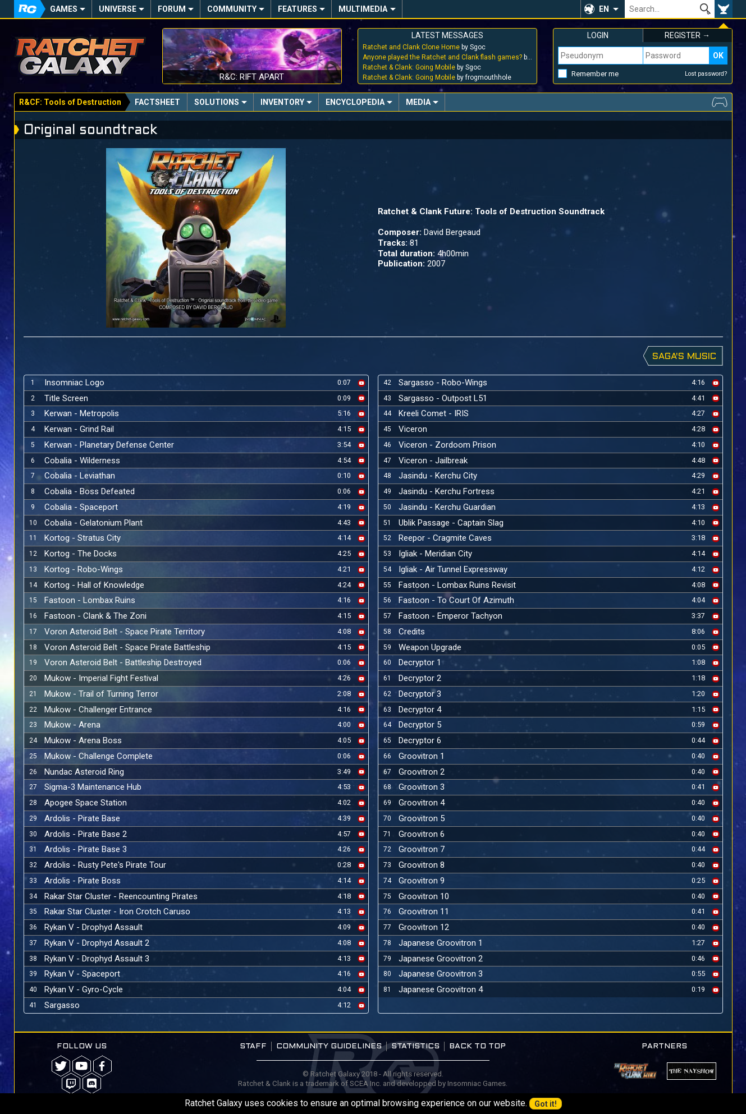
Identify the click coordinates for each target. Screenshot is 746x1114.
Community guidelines (329, 1046)
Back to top (477, 1046)
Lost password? (706, 73)
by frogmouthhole (437, 77)
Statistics (415, 1046)
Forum (172, 8)
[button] (602, 9)
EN (604, 8)
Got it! (545, 1103)
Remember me (595, 74)
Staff (253, 1046)
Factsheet (157, 102)
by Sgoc (424, 47)
